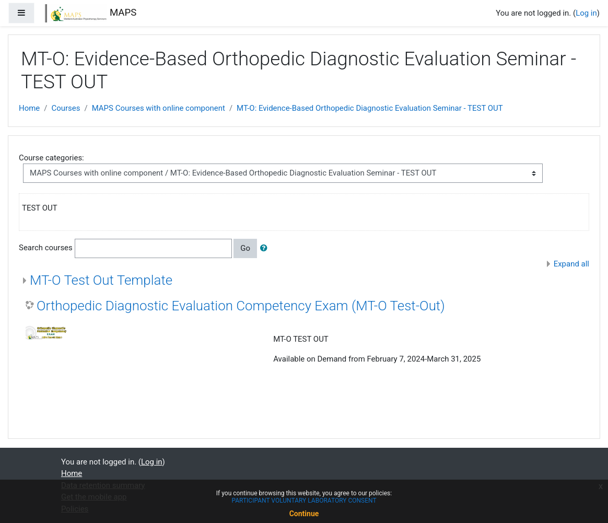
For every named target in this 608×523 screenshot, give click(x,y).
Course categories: (51, 157)
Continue (304, 513)
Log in (586, 13)
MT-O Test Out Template (101, 280)
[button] (266, 248)
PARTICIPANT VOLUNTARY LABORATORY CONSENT (303, 500)
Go (245, 248)
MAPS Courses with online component (158, 108)
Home (29, 108)
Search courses (46, 248)
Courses (65, 108)
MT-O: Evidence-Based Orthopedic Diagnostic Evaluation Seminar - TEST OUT (370, 108)
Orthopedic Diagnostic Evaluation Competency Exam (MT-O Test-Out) (241, 305)
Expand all (571, 264)
